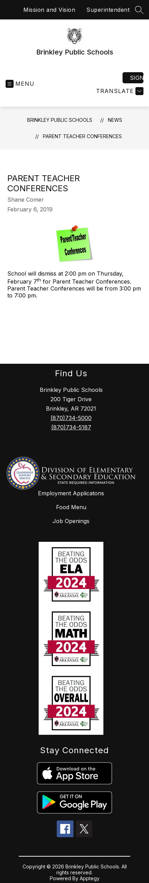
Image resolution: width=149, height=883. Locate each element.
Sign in (136, 77)
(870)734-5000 (71, 417)
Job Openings (71, 521)
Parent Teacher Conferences (82, 136)
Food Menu (71, 507)
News (115, 120)
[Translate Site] (118, 91)
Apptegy (90, 878)
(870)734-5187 (71, 427)
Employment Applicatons (71, 493)
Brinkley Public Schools (59, 120)
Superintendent (108, 9)
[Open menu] (20, 83)
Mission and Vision (49, 9)
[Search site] (139, 10)
